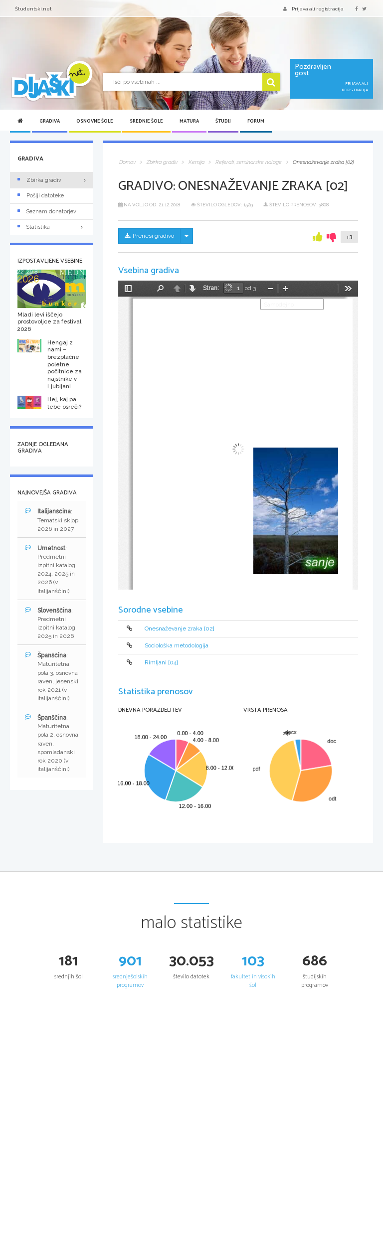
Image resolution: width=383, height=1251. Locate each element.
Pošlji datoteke (40, 195)
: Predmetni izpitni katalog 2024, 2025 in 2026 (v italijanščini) (50, 569)
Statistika (51, 227)
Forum (255, 121)
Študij (223, 121)
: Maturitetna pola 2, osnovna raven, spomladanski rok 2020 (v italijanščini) (51, 743)
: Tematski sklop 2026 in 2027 (51, 519)
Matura (189, 121)
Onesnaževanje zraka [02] (179, 628)
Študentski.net (33, 8)
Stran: (211, 288)
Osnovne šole (94, 121)
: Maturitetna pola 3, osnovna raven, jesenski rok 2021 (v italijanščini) (51, 676)
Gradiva (49, 121)
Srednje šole (146, 121)
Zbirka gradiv (39, 180)
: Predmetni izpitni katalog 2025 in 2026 (50, 623)
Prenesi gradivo (149, 235)
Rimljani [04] (161, 662)
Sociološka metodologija (176, 645)
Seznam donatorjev (46, 211)
